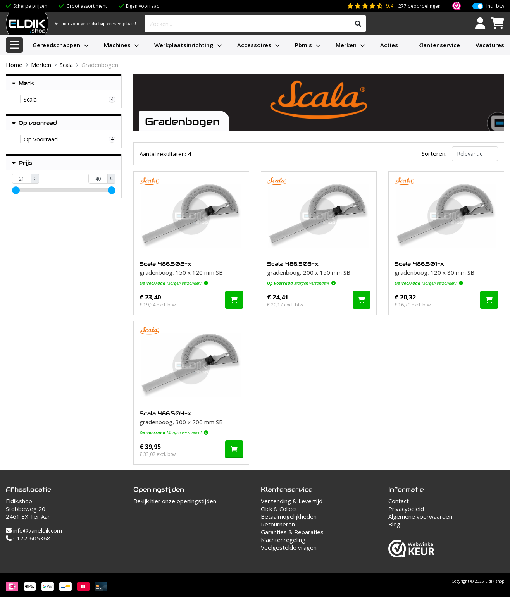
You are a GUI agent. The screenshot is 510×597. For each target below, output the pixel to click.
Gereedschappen (56, 45)
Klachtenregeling (283, 540)
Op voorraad (34, 123)
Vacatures (490, 45)
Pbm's (303, 45)
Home (14, 65)
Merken (346, 45)
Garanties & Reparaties (292, 532)
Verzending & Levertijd (291, 501)
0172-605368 (28, 538)
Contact (398, 501)
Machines (117, 45)
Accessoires (254, 45)
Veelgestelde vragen (289, 547)
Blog (394, 524)
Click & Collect (279, 509)
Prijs (22, 163)
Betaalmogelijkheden (289, 516)
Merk (23, 83)
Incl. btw (495, 6)
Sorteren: (434, 153)
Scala (66, 65)
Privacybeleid (406, 509)
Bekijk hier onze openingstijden (174, 501)
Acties (389, 45)
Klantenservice (439, 45)
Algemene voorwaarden (420, 516)
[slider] (16, 190)
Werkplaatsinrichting (184, 45)
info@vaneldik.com (34, 530)
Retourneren (278, 524)
